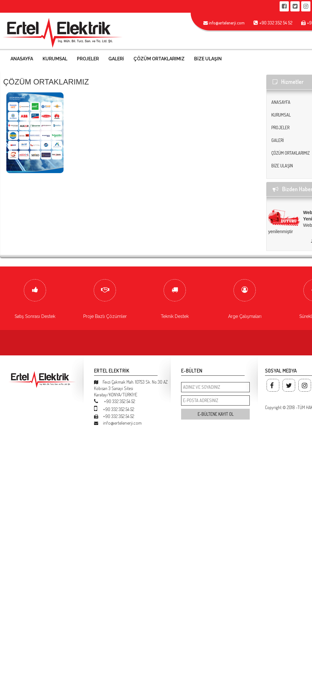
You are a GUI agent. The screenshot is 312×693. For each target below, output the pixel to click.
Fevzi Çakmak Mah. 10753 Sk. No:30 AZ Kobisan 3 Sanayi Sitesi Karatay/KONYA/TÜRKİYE (131, 388)
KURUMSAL (55, 58)
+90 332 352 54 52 (114, 401)
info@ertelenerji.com (118, 423)
